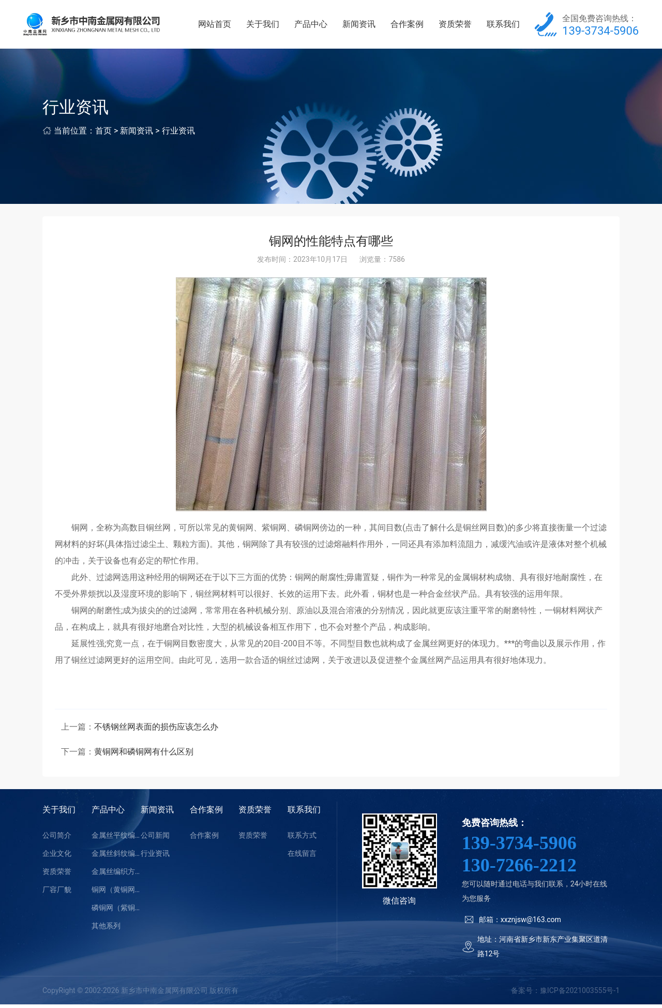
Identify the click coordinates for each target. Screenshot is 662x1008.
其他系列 (106, 929)
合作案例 (409, 26)
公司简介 (56, 838)
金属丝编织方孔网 (116, 874)
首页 (103, 134)
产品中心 (315, 26)
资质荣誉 (456, 26)
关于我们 (267, 26)
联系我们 (503, 26)
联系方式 (302, 838)
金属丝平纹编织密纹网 (116, 838)
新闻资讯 (362, 26)
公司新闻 (155, 838)
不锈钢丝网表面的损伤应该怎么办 (156, 730)
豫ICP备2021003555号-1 (580, 993)
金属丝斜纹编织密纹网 (116, 856)
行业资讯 (178, 134)
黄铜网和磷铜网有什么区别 (143, 755)
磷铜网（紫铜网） (116, 911)
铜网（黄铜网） (116, 892)
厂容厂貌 (56, 892)
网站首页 (220, 26)
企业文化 (56, 856)
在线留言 (302, 856)
